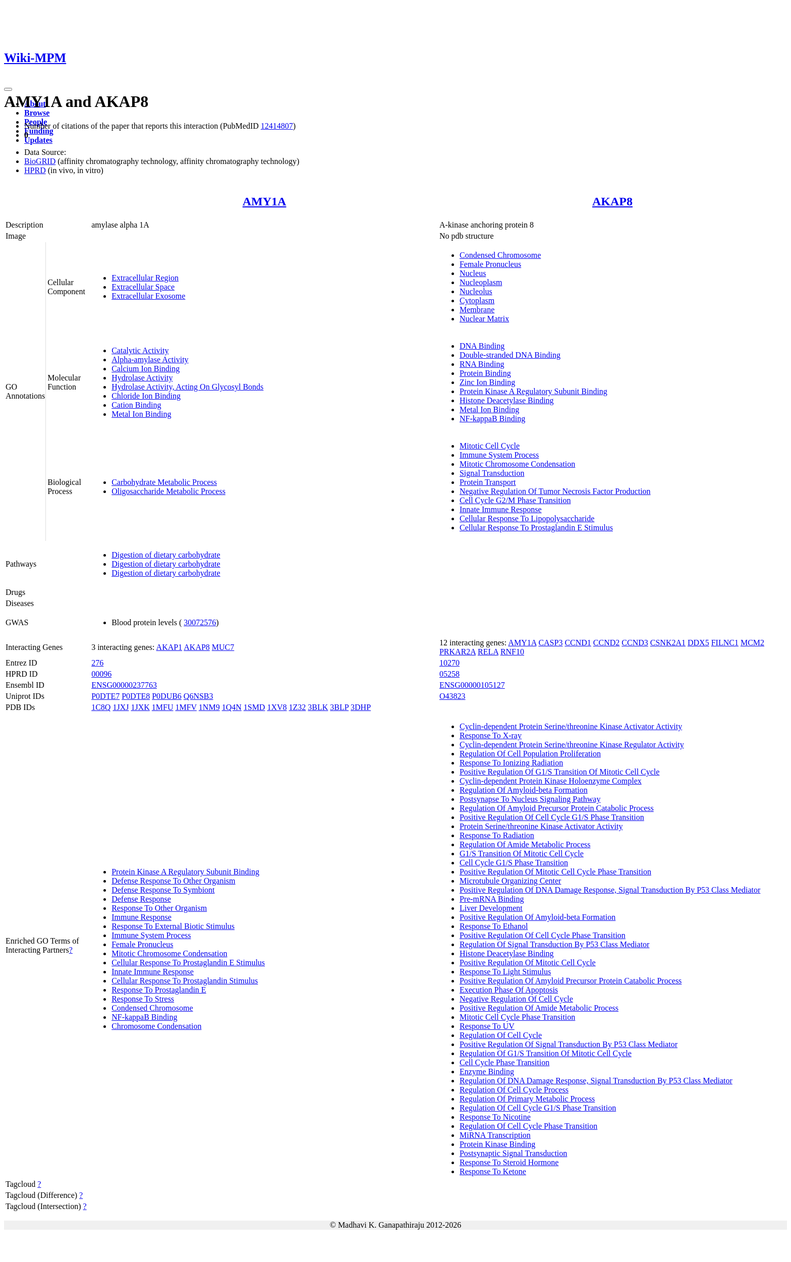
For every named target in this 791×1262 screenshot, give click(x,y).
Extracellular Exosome (148, 296)
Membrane (477, 309)
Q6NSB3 (198, 696)
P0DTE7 (105, 696)
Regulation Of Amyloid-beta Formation (524, 790)
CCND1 (577, 642)
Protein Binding (485, 373)
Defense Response (141, 899)
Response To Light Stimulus (505, 971)
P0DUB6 (167, 696)
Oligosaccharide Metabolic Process (168, 491)
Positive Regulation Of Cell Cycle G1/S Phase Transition (552, 817)
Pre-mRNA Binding (492, 899)
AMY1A (265, 201)
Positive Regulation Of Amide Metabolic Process (539, 1008)
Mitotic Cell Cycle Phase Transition (517, 1017)
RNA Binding (482, 364)
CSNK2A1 (668, 642)
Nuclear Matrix (484, 318)
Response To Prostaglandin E (158, 989)
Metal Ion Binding (141, 414)
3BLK (318, 707)
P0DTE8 (136, 696)
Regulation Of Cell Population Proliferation (530, 753)
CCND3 (635, 642)
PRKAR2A (457, 651)
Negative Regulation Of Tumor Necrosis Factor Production (555, 491)
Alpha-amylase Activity (149, 359)
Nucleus (473, 273)
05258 (449, 674)
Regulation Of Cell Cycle (501, 1035)
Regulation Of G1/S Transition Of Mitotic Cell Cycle (546, 1053)
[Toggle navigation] (8, 89)
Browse (36, 112)
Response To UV (487, 1026)
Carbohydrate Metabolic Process (164, 482)
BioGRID (39, 161)
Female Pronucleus (490, 264)
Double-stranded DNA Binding (510, 355)
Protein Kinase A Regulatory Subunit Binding (533, 391)
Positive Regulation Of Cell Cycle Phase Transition (543, 935)
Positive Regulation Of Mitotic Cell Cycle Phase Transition (555, 871)
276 (97, 663)
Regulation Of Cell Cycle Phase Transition (528, 1126)
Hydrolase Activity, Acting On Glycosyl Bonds (187, 386)
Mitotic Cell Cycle (490, 446)
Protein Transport (488, 482)
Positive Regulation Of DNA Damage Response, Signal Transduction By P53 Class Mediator (610, 890)
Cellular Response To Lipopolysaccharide (527, 518)
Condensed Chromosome (500, 255)
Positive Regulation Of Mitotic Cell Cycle (528, 962)
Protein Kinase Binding (497, 1144)
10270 (449, 663)
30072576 (200, 622)
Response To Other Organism (159, 908)
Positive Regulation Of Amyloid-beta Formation (537, 917)
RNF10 (512, 651)
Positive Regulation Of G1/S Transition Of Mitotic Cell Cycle (559, 771)
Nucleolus (476, 291)
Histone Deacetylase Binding (507, 400)
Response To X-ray (491, 735)
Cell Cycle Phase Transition (504, 1062)
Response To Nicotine (495, 1117)
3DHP (361, 707)
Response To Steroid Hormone (509, 1162)
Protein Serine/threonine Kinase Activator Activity (541, 826)
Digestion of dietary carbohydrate (165, 555)
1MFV (185, 707)
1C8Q (100, 707)
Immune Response (141, 917)
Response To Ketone (493, 1171)
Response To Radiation (497, 835)
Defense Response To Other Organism (173, 880)
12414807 (277, 126)
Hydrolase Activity (142, 377)
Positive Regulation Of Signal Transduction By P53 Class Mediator (568, 1044)
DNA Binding (482, 346)
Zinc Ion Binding (487, 382)
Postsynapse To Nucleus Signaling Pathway (530, 799)
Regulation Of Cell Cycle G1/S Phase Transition (538, 1108)
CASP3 (550, 642)
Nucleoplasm (481, 282)
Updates (38, 140)
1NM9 (209, 707)
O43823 (452, 696)
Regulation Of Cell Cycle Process (514, 1089)
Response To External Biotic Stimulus (173, 926)
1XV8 (277, 707)
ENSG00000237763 (124, 685)
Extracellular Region (145, 277)
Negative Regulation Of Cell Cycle (516, 999)
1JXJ (120, 707)
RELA (488, 651)
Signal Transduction (492, 473)
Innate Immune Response (501, 509)
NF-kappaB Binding (492, 418)
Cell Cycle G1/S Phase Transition (514, 862)
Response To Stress (142, 999)
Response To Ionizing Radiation (511, 762)
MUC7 (223, 647)
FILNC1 (725, 642)
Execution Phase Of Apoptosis (509, 989)
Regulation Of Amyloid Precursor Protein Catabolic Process (557, 808)
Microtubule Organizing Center (510, 880)
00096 (101, 674)
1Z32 (297, 707)
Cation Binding (136, 405)
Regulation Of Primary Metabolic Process (527, 1098)
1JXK (140, 707)
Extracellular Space (143, 287)
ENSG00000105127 (472, 685)
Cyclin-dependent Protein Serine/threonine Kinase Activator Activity (571, 726)
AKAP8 (612, 201)
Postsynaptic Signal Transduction (513, 1153)
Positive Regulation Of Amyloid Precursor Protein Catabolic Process (571, 980)
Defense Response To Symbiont (162, 890)
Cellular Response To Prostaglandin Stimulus (184, 980)
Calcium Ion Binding (145, 368)
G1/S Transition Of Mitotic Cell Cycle (522, 853)
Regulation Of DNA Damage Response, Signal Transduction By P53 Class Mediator (596, 1080)
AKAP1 (169, 647)
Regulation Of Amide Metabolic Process (525, 844)
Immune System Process (499, 455)
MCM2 (752, 642)
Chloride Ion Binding (146, 396)
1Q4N (232, 707)
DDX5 (698, 642)
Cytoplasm (477, 300)
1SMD (254, 707)
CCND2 (606, 642)
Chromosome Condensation (156, 1026)
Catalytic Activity (139, 350)
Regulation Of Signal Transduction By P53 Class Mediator (554, 944)
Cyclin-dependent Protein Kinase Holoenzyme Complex (551, 781)
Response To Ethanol (494, 926)
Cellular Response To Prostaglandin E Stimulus (536, 527)
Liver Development (491, 908)
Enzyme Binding (487, 1071)
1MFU (163, 707)
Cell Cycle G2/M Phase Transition (515, 500)
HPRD (35, 170)
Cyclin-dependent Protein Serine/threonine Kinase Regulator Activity (572, 744)
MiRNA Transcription (495, 1135)
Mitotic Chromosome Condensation (517, 464)
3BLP (339, 707)
